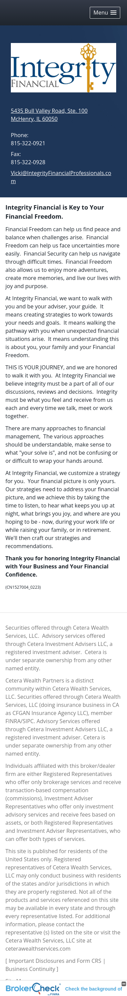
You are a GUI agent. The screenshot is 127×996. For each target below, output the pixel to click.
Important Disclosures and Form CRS (54, 961)
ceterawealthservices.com (37, 948)
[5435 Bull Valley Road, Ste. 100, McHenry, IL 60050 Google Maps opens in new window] (49, 115)
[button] (105, 13)
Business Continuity (30, 969)
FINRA (13, 721)
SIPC (28, 721)
